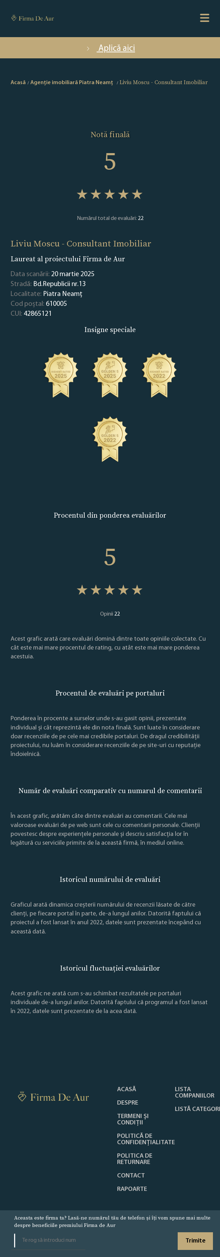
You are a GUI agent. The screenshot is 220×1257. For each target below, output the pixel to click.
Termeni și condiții (133, 1119)
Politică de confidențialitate (146, 1139)
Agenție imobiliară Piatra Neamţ (71, 83)
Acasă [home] (18, 83)
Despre (127, 1103)
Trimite (195, 1241)
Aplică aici (110, 48)
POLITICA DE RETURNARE (134, 1159)
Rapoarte (132, 1189)
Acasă (126, 1090)
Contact (131, 1176)
